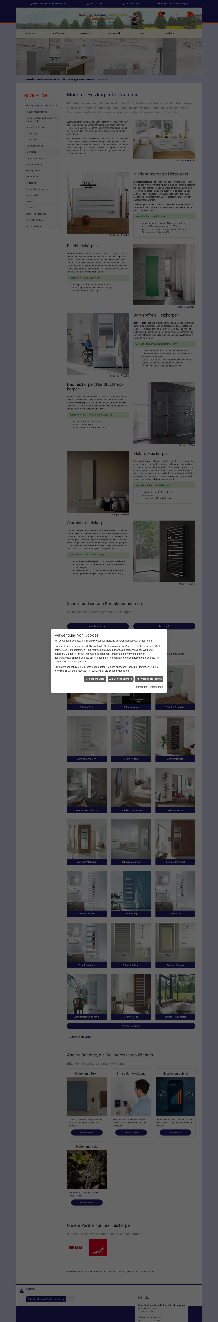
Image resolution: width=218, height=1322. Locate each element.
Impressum (141, 687)
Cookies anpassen (95, 679)
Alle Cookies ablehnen (120, 679)
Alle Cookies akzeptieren (149, 679)
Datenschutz (156, 687)
